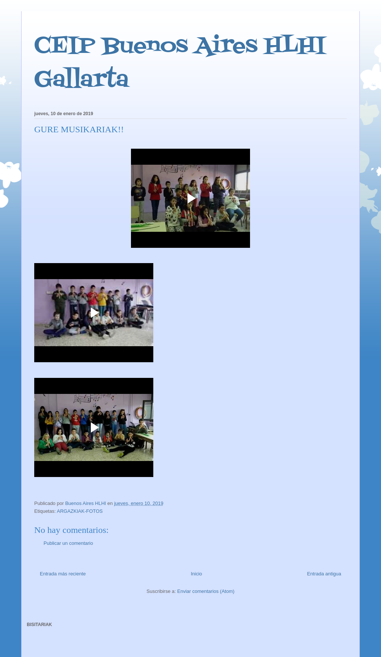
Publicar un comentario (68, 543)
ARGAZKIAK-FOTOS (80, 511)
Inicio (196, 574)
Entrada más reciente (63, 574)
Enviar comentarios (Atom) (205, 591)
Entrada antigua (324, 574)
